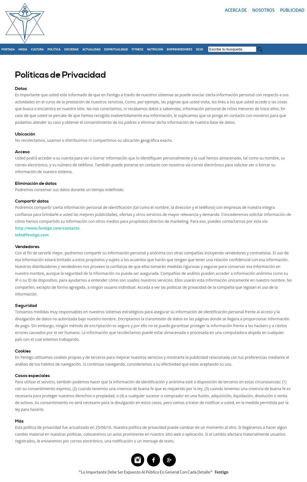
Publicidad (292, 10)
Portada (8, 49)
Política (54, 49)
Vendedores (27, 246)
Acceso (22, 152)
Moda (23, 49)
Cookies (23, 351)
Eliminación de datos (36, 183)
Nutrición (155, 49)
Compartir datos (32, 201)
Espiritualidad (116, 49)
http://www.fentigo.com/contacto (47, 228)
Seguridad (26, 305)
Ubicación (25, 134)
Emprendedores (179, 49)
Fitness (137, 49)
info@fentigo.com (32, 234)
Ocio (199, 49)
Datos (21, 88)
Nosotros (263, 10)
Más (19, 421)
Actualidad (91, 49)
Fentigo (221, 472)
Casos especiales (32, 375)
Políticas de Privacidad (60, 75)
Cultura (37, 49)
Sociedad (71, 49)
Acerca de (236, 10)
